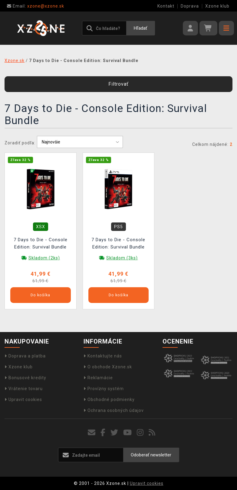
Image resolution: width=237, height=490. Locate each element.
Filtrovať (118, 84)
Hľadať (140, 28)
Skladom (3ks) (122, 257)
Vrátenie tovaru (24, 388)
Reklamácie (98, 377)
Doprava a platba (25, 356)
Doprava (190, 6)
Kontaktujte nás (103, 356)
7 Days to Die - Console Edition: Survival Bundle (40, 243)
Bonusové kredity (25, 377)
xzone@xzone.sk (35, 6)
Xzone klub (217, 6)
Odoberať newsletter (151, 455)
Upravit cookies (23, 399)
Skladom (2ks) (44, 257)
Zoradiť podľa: (20, 142)
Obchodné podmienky (109, 399)
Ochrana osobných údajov (114, 410)
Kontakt (165, 6)
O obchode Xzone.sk (108, 366)
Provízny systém (104, 388)
